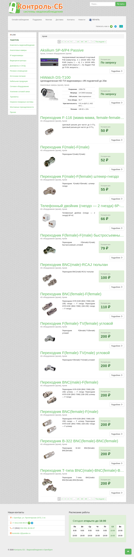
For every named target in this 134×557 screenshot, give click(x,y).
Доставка (59, 20)
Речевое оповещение (18, 71)
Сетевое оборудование (19, 86)
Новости (81, 20)
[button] (128, 551)
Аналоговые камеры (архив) (51, 85)
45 (86, 42)
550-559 (23, 528)
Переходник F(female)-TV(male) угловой (75, 353)
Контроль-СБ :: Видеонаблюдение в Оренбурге (33, 550)
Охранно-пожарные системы (21, 102)
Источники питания (18, 76)
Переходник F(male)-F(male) (65, 147)
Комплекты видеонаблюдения (22, 45)
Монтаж (49, 20)
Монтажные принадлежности (22, 107)
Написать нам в (102, 26)
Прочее (13, 112)
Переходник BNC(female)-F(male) (69, 411)
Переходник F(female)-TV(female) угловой (76, 323)
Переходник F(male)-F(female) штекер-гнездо (79, 176)
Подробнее (117, 71)
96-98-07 (31, 528)
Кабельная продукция (19, 81)
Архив (42, 54)
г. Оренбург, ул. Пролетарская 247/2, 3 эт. (29, 518)
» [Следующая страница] (92, 42)
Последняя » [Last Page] (100, 42)
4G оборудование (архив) (50, 121)
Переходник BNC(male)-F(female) (69, 382)
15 (78, 42)
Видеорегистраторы (18, 61)
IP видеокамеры (16, 55)
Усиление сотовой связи (20, 92)
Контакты (71, 20)
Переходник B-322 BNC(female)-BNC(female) (79, 441)
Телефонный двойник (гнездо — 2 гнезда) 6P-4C (82, 206)
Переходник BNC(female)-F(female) (70, 294)
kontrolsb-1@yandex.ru (21, 533)
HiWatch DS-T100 (55, 77)
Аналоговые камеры (18, 50)
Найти (120, 4)
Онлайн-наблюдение (20, 20)
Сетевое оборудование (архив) (59, 54)
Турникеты (14, 97)
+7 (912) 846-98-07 (19, 523)
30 (82, 42)
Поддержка (37, 20)
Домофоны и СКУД (18, 66)
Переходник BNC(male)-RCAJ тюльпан (74, 265)
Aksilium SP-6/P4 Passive (62, 50)
